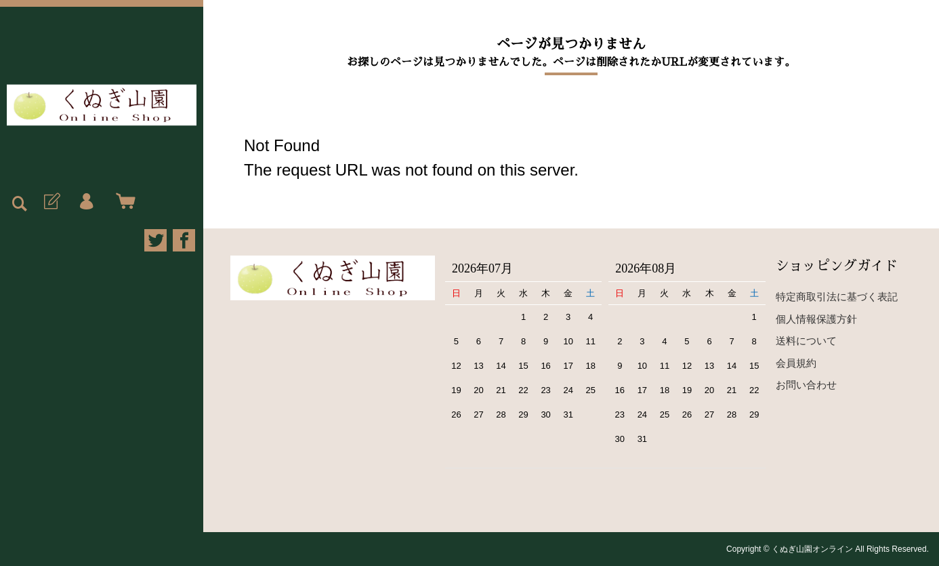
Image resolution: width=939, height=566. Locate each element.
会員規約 (796, 363)
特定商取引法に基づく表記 (837, 296)
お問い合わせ (806, 384)
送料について (806, 340)
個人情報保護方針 (816, 319)
